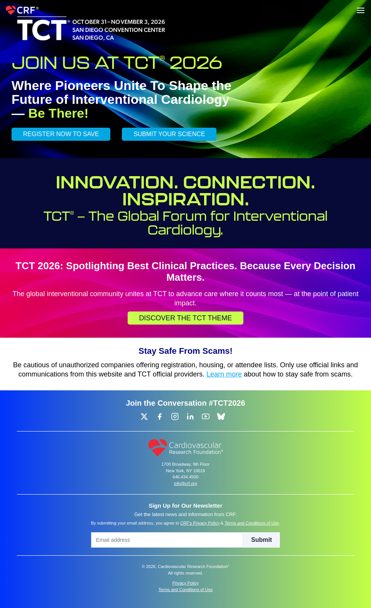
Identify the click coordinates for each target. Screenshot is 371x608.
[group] (144, 416)
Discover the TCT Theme (185, 318)
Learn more (224, 374)
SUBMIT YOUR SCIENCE (169, 134)
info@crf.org (185, 483)
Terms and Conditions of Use (252, 523)
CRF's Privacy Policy (200, 523)
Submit (261, 539)
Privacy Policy (185, 583)
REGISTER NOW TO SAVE (61, 134)
